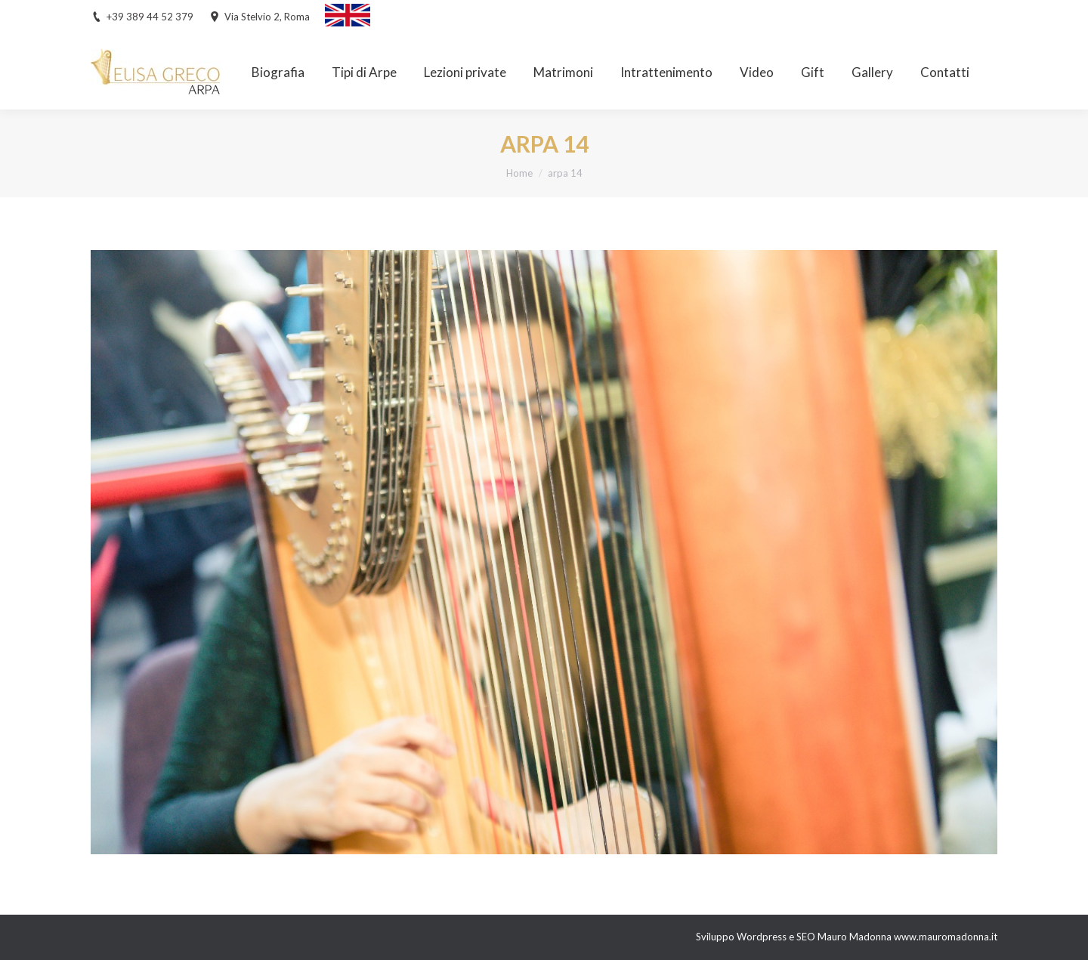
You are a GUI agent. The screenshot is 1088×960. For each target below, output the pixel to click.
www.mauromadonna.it (945, 937)
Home (519, 173)
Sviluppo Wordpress (742, 937)
